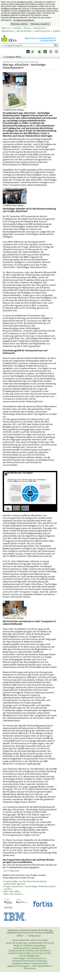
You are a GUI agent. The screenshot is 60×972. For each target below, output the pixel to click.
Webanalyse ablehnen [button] (19, 24)
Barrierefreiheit (24, 31)
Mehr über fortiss (13, 894)
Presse (27, 28)
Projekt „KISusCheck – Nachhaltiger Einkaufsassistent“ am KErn (30, 887)
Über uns (5, 28)
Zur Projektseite (11, 870)
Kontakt (17, 28)
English (56, 31)
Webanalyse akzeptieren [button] (40, 24)
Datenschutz (7, 31)
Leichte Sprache (42, 31)
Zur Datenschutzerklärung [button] (23, 20)
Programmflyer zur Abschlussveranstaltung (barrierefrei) (25, 882)
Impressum (39, 28)
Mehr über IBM (12, 891)
